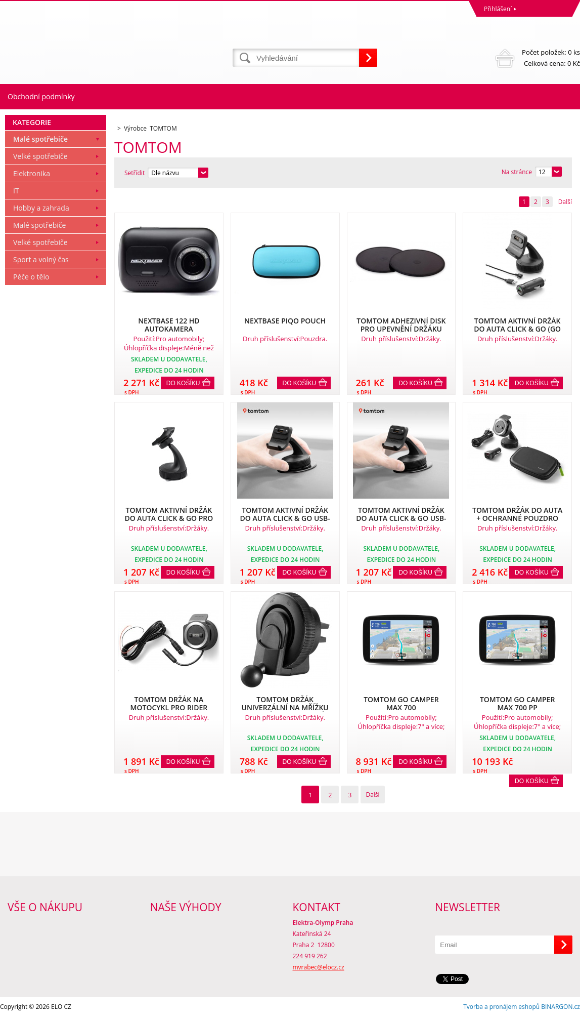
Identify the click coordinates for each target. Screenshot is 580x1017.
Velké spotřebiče (40, 156)
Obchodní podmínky (41, 96)
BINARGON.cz (560, 1006)
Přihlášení (498, 9)
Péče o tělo (31, 276)
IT (16, 190)
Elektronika (31, 173)
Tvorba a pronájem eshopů (501, 1006)
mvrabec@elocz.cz (318, 967)
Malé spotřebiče (40, 139)
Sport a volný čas (41, 259)
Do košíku (183, 383)
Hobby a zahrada (41, 208)
